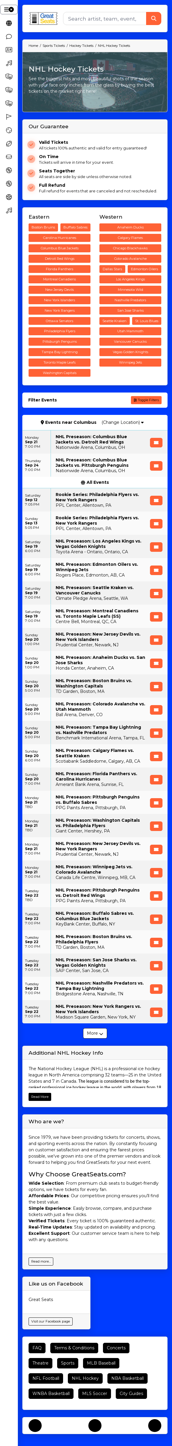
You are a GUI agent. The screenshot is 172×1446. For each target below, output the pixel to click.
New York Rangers (60, 310)
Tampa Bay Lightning (60, 352)
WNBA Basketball (51, 1393)
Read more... (41, 1261)
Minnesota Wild (130, 290)
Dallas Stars (112, 269)
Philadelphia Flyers (59, 331)
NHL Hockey (85, 1378)
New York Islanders (59, 300)
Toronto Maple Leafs (59, 362)
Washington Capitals (59, 373)
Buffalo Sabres (75, 227)
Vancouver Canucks (130, 341)
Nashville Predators (130, 300)
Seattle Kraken (114, 321)
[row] (95, 442)
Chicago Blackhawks (130, 248)
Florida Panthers (59, 269)
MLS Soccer (94, 1393)
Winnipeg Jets (130, 362)
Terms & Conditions (74, 1348)
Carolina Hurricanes (59, 238)
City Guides (131, 1393)
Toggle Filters (146, 400)
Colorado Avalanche (130, 259)
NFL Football (45, 1378)
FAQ (37, 1348)
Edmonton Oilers (144, 269)
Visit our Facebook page (50, 1321)
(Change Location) (122, 422)
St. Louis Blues (146, 321)
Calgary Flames (130, 238)
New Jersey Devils (59, 290)
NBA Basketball (127, 1378)
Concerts (116, 1348)
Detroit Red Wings (59, 259)
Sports (67, 1363)
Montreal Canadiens (59, 279)
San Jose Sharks (130, 310)
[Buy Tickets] (156, 442)
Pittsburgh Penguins (60, 341)
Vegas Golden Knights (130, 352)
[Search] (104, 18)
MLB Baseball (101, 1363)
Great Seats (41, 1299)
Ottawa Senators (59, 321)
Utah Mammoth (130, 331)
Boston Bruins (43, 227)
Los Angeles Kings (130, 279)
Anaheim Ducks (130, 227)
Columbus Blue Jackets (60, 248)
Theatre (40, 1363)
